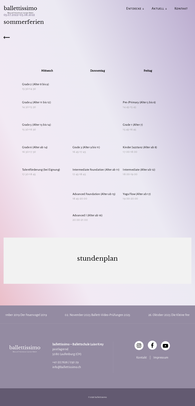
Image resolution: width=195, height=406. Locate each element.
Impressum (160, 357)
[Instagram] (139, 345)
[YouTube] (165, 345)
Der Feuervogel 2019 (33, 315)
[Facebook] (152, 345)
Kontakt (141, 357)
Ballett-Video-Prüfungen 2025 (110, 315)
